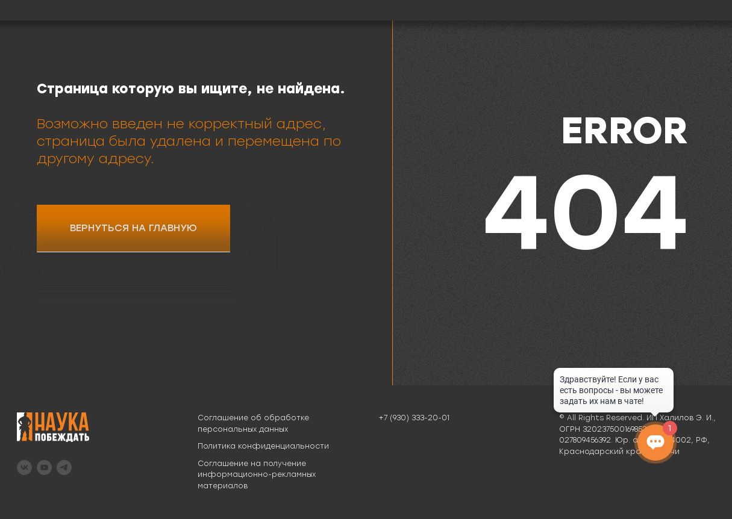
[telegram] (64, 467)
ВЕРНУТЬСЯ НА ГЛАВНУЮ (133, 228)
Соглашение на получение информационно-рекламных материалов (257, 474)
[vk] (24, 467)
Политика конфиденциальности (263, 446)
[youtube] (44, 467)
